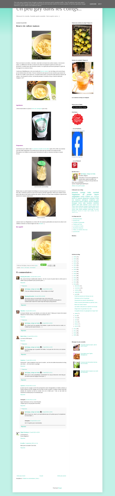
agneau (80, 198)
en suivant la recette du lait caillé (40, 148)
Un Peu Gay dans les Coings (78, 130)
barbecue (78, 200)
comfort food (95, 204)
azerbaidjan (96, 209)
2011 (75, 331)
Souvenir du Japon (82, 210)
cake (81, 204)
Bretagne (75, 203)
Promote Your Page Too (77, 157)
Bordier (41, 223)
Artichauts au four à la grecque (82, 298)
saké (77, 209)
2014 (75, 282)
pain (97, 200)
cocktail (96, 192)
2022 (75, 265)
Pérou (97, 207)
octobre (77, 290)
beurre (22, 267)
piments (76, 192)
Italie (85, 203)
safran (77, 206)
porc (92, 196)
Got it (99, 4)
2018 (75, 273)
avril (76, 319)
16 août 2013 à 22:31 (32, 336)
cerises (90, 204)
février (76, 324)
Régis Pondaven (24, 432)
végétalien (76, 197)
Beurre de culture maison (81, 304)
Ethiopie (94, 207)
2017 (75, 275)
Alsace (73, 206)
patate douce (96, 206)
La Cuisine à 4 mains (78, 226)
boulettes (90, 203)
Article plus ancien (61, 476)
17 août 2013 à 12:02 (31, 360)
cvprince (22, 385)
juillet (76, 313)
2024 (75, 261)
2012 (75, 328)
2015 (75, 280)
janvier (76, 326)
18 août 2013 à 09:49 (40, 296)
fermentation (32, 267)
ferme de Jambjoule (36, 108)
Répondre (22, 282)
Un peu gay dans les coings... (49, 9)
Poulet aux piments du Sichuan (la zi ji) (84, 296)
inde (90, 192)
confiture (86, 201)
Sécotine (22, 311)
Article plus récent (21, 476)
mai (76, 317)
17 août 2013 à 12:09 (47, 347)
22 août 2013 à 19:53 (34, 432)
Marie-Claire (23, 336)
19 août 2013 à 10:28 (31, 399)
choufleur (92, 210)
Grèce (80, 203)
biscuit (74, 198)
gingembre (86, 198)
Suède (81, 209)
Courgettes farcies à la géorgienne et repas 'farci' (86, 311)
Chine (88, 197)
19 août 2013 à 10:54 (47, 412)
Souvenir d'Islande (83, 207)
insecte (76, 212)
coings (84, 192)
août (76, 294)
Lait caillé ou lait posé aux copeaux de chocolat (86, 306)
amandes (92, 198)
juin (76, 315)
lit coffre (22, 443)
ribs (96, 210)
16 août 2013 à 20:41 (47, 289)
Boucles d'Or (76, 220)
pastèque (85, 209)
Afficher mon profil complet (78, 185)
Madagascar (75, 210)
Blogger (60, 488)
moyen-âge (91, 209)
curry (83, 197)
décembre (77, 286)
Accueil (41, 476)
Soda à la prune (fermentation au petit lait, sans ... (86, 302)
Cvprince (22, 360)
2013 (75, 284)
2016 (75, 277)
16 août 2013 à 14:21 (31, 311)
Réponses (24, 286)
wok (78, 204)
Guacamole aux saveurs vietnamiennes (84, 300)
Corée (97, 198)
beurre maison (44, 71)
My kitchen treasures (78, 228)
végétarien (77, 194)
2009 (75, 335)
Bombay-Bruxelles (25, 276)
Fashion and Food (77, 224)
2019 (75, 271)
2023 (75, 263)
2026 (75, 256)
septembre (77, 292)
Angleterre (92, 200)
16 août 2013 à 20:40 (47, 323)
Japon (96, 194)
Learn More (93, 4)
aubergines (85, 200)
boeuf (81, 201)
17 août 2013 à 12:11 (47, 372)
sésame (91, 201)
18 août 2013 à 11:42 (30, 385)
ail (84, 194)
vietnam (85, 204)
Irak (98, 210)
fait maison (27, 267)
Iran (73, 200)
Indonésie (96, 203)
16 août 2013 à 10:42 (35, 276)
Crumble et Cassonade (78, 222)
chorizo (74, 209)
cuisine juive (75, 207)
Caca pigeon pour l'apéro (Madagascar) (87, 354)
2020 (75, 269)
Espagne (86, 206)
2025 (75, 259)
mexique (96, 196)
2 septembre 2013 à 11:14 (31, 443)
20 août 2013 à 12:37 (35, 420)
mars (76, 322)
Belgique (96, 201)
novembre (77, 288)
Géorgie (90, 206)
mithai (90, 207)
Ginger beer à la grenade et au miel (83, 308)
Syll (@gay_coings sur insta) (32, 289)
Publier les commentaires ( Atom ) (31, 478)
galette (74, 204)
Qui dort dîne (76, 231)
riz (77, 198)
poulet (90, 194)
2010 (75, 333)
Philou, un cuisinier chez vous (80, 229)
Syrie (88, 210)
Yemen (73, 212)
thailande (81, 206)
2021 (75, 267)
